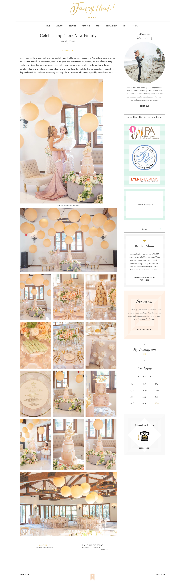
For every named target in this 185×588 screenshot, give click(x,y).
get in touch (144, 448)
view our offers (144, 330)
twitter (95, 547)
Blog (125, 26)
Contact (136, 26)
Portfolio (86, 26)
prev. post (24, 574)
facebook (85, 547)
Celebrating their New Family (68, 35)
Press (98, 26)
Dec (157, 403)
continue (144, 106)
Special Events (68, 50)
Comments (43, 545)
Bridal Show (111, 26)
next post (160, 574)
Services (72, 26)
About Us (59, 26)
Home (48, 26)
